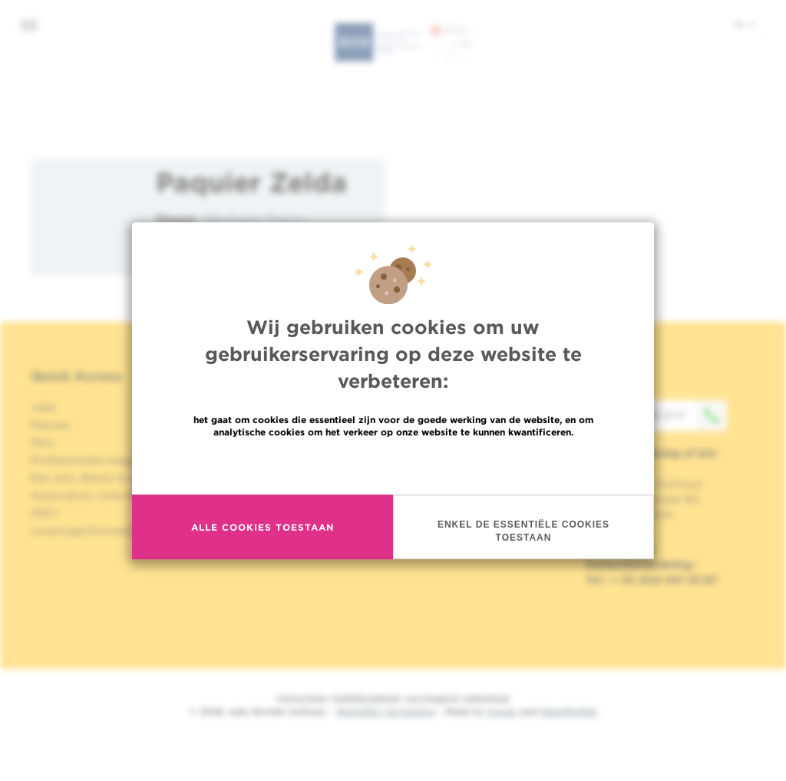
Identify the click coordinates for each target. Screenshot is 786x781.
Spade (502, 711)
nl (745, 23)
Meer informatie (393, 466)
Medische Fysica (254, 219)
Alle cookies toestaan (262, 527)
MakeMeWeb (568, 711)
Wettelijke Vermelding (385, 711)
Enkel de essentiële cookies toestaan (523, 532)
